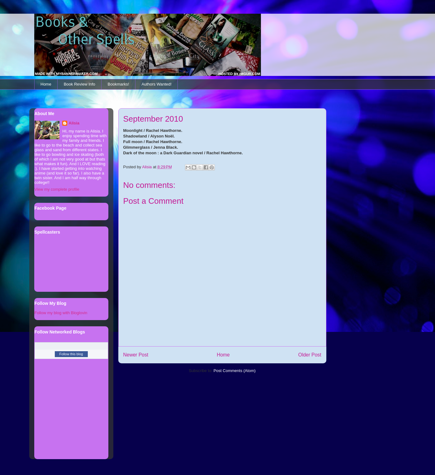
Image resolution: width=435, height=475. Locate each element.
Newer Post (136, 354)
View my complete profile (57, 189)
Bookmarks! (118, 84)
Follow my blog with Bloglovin (61, 312)
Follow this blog (71, 354)
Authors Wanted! (157, 84)
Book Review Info (79, 84)
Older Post (309, 354)
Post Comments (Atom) (235, 370)
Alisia (74, 123)
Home (45, 84)
